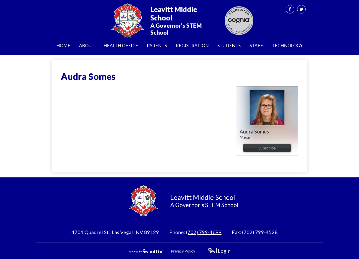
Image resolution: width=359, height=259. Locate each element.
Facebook (290, 10)
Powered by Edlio (145, 251)
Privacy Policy (183, 251)
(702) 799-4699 (204, 232)
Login (219, 251)
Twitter (301, 10)
